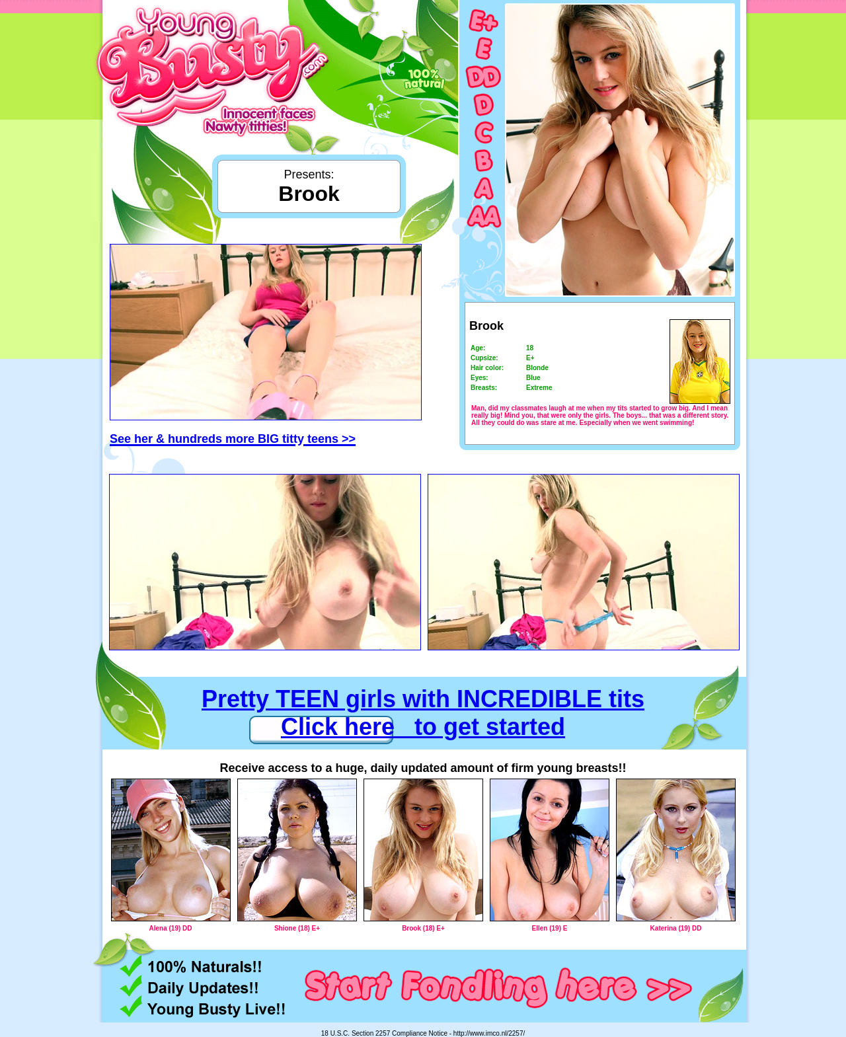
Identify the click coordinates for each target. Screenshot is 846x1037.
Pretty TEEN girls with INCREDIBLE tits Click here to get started (423, 712)
